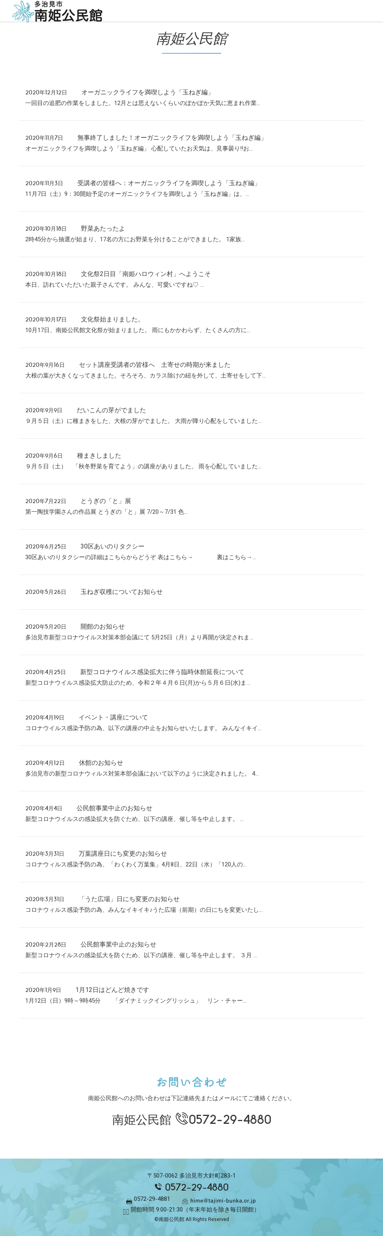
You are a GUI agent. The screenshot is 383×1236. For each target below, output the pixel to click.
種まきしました (99, 455)
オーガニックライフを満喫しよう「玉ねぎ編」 (147, 92)
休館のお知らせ (101, 762)
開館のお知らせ (103, 626)
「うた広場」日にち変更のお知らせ (129, 899)
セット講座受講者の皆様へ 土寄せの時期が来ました (158, 364)
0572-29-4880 (230, 1119)
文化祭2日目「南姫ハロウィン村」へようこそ (146, 274)
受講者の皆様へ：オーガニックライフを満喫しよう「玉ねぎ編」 (169, 183)
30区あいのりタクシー (113, 546)
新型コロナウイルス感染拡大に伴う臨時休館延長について (162, 672)
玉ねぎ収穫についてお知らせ (122, 591)
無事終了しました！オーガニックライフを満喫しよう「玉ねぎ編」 (172, 137)
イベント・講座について (113, 717)
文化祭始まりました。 (112, 319)
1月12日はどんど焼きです (112, 990)
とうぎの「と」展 (106, 501)
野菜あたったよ (103, 228)
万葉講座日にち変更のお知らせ (123, 853)
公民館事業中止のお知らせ (114, 808)
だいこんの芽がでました (111, 410)
